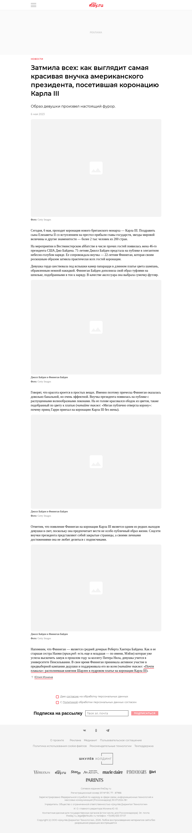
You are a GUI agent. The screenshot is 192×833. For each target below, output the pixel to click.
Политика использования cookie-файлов (60, 746)
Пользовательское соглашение (121, 740)
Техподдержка (143, 746)
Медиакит (90, 740)
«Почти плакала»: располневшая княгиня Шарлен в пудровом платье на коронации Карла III (92, 668)
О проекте (57, 740)
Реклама (75, 740)
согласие (73, 696)
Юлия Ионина (43, 677)
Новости (37, 59)
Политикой (70, 702)
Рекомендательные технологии (111, 746)
